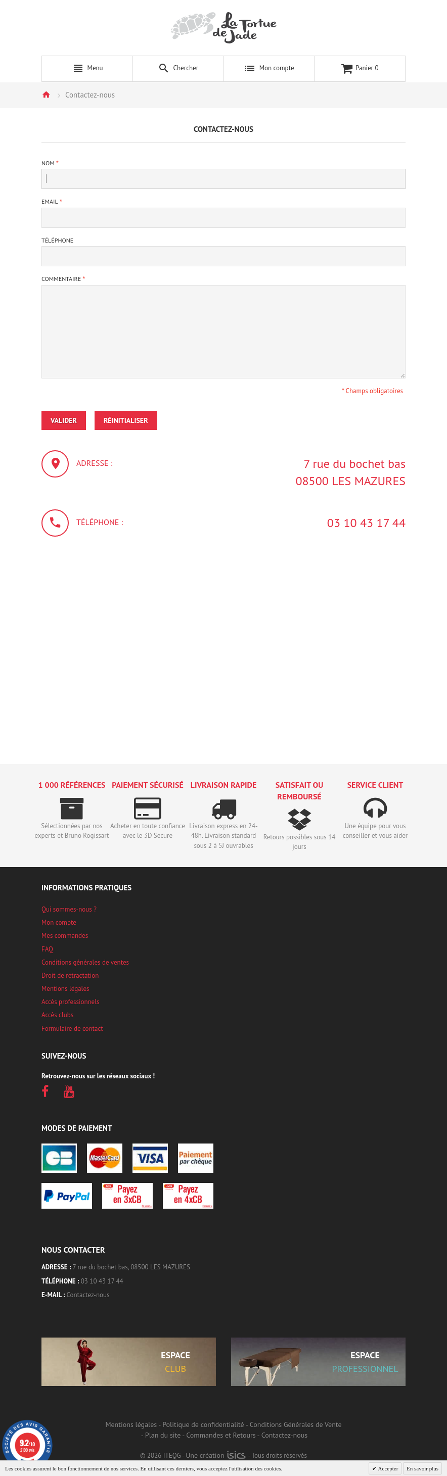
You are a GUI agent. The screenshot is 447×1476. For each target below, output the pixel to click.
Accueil (46, 94)
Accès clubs (57, 1015)
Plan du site (163, 1435)
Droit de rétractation (70, 975)
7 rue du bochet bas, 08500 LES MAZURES (131, 1267)
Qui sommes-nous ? (69, 909)
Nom (48, 163)
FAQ (47, 949)
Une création (216, 1455)
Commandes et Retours (220, 1435)
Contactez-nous (88, 1295)
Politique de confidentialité (203, 1424)
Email (49, 201)
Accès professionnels (70, 1001)
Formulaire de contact (72, 1028)
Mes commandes (64, 935)
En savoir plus (422, 1468)
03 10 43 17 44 (366, 523)
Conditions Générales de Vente (296, 1424)
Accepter (387, 1468)
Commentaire (61, 278)
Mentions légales (65, 988)
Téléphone (57, 240)
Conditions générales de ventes (85, 962)
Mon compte (58, 922)
